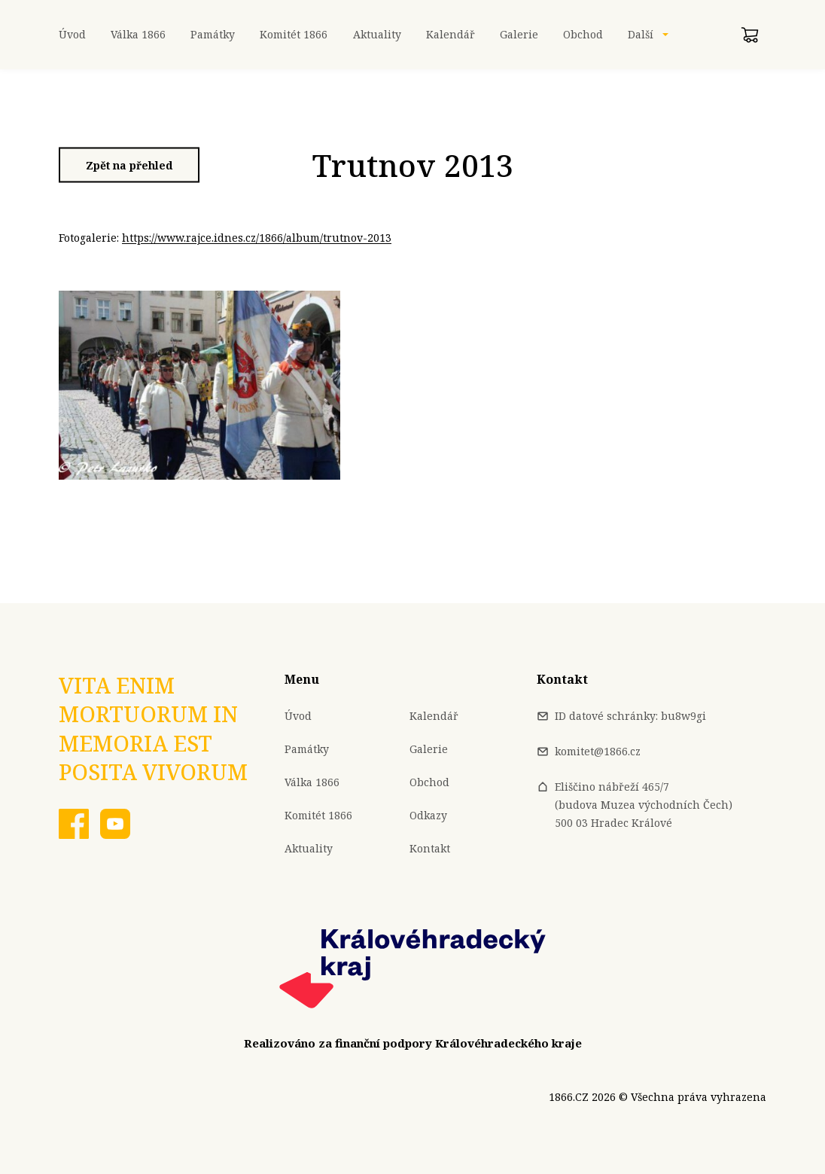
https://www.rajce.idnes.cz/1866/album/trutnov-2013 (256, 237)
